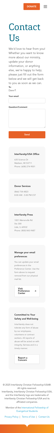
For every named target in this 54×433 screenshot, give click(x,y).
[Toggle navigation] (45, 6)
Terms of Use (28, 417)
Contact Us (44, 417)
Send (27, 135)
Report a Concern (22, 359)
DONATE (31, 6)
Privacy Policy (11, 417)
